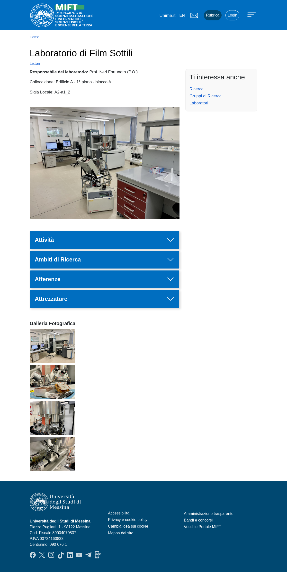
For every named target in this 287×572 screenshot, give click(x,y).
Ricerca (196, 88)
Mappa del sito (120, 533)
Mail (194, 15)
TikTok (61, 555)
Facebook (33, 555)
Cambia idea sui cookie (128, 526)
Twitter (42, 555)
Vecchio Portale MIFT (202, 527)
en (182, 15)
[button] (52, 345)
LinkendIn (70, 555)
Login (232, 15)
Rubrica (212, 15)
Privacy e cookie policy (127, 520)
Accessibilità (118, 513)
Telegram (88, 555)
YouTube (79, 555)
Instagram (51, 555)
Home (34, 37)
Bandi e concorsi (198, 520)
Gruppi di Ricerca (205, 95)
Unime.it (167, 15)
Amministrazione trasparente (208, 514)
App (98, 555)
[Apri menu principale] (252, 14)
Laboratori (198, 103)
